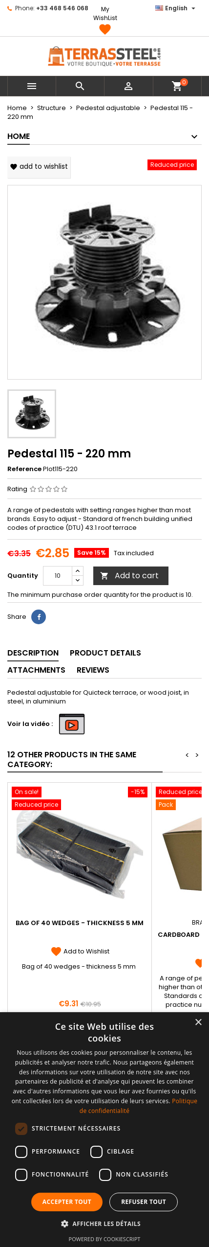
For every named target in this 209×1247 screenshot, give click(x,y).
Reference (24, 469)
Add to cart (129, 575)
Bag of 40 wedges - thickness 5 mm (80, 923)
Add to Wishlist (79, 951)
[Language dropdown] (176, 8)
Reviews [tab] (93, 670)
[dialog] (104, 1129)
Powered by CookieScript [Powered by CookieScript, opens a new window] (105, 1239)
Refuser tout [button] (143, 1202)
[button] (104, 1223)
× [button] (198, 1022)
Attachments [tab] (36, 670)
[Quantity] (57, 576)
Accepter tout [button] (66, 1202)
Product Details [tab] (105, 652)
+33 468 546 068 (62, 8)
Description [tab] (33, 652)
